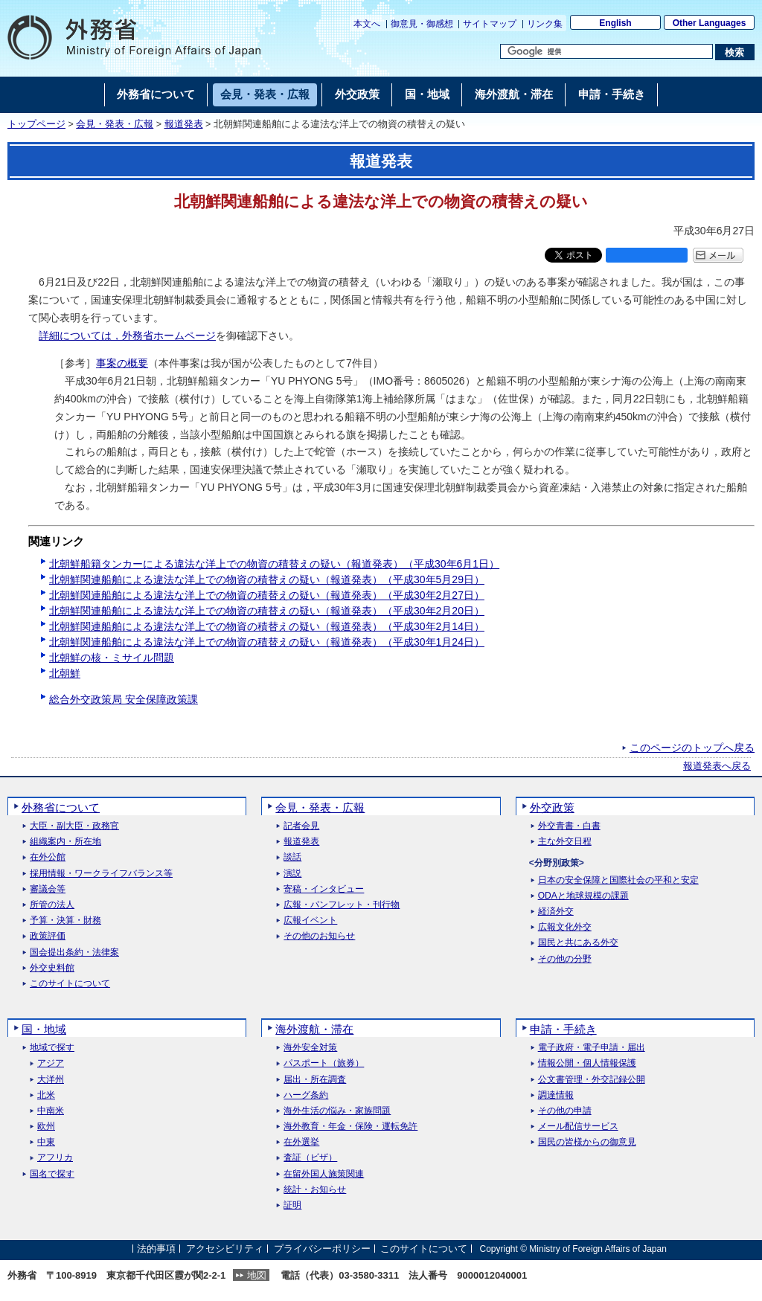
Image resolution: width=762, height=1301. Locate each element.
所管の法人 (52, 905)
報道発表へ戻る (717, 766)
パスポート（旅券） (324, 1063)
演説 (292, 873)
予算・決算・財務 (65, 920)
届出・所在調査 (315, 1080)
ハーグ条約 (306, 1095)
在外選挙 (301, 1142)
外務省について (61, 807)
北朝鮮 (64, 673)
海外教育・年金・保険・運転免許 (350, 1126)
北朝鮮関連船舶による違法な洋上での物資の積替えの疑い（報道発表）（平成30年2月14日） (266, 626)
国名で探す (52, 1174)
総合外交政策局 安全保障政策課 (123, 699)
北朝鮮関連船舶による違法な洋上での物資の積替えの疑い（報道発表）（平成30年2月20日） (266, 611)
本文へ (366, 24)
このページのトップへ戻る (692, 747)
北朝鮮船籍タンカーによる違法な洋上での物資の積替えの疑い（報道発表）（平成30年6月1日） (274, 564)
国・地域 (44, 1029)
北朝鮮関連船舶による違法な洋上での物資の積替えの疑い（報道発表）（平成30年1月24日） (266, 642)
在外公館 (47, 857)
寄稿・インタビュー (324, 889)
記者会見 (301, 826)
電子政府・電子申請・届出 (591, 1048)
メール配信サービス (578, 1126)
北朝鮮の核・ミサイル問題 (111, 658)
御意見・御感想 (422, 24)
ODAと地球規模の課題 (583, 896)
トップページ (36, 124)
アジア (50, 1063)
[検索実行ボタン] (735, 52)
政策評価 (47, 936)
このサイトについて (70, 984)
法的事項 (156, 1248)
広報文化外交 (565, 927)
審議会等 (47, 889)
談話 (292, 857)
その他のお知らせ (319, 936)
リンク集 (545, 24)
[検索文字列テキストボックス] (606, 51)
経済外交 (556, 911)
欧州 (46, 1126)
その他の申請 (565, 1111)
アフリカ (55, 1158)
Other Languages (709, 23)
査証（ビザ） (310, 1158)
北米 (46, 1095)
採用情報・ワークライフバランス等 (101, 873)
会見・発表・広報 (114, 124)
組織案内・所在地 (65, 842)
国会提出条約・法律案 (74, 952)
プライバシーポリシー (322, 1248)
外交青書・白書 (569, 826)
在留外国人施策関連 (324, 1174)
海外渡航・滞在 (314, 1029)
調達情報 (556, 1095)
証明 (292, 1205)
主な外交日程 (565, 842)
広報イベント (310, 920)
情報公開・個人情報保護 (587, 1063)
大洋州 (50, 1080)
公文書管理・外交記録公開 (591, 1080)
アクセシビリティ (224, 1248)
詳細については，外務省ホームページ (127, 335)
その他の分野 (565, 959)
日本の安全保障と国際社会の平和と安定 (618, 880)
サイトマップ (489, 24)
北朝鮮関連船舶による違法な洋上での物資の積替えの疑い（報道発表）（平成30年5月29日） (266, 579)
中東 (46, 1142)
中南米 (50, 1111)
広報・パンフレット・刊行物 (342, 905)
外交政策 (552, 807)
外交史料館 (52, 968)
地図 (256, 1275)
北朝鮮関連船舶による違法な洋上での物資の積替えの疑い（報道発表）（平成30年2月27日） (266, 595)
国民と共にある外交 (578, 943)
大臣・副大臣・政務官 (74, 826)
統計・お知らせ (315, 1190)
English (615, 23)
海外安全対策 (310, 1048)
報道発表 (183, 124)
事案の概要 (122, 363)
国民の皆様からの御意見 (587, 1142)
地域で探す (52, 1048)
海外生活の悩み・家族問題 (337, 1111)
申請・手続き (563, 1029)
